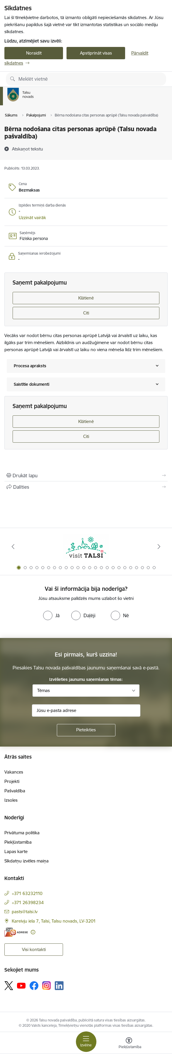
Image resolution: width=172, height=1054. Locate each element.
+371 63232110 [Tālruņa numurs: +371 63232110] (27, 893)
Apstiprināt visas (96, 53)
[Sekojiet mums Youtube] (21, 985)
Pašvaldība (14, 791)
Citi (86, 313)
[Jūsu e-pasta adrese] (86, 710)
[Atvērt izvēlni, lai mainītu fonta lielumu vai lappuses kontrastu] (129, 1043)
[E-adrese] (16, 932)
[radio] (51, 615)
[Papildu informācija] (33, 932)
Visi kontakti (34, 949)
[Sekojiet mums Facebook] (34, 985)
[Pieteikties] (86, 730)
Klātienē (86, 298)
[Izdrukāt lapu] (86, 475)
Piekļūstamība (18, 842)
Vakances (13, 772)
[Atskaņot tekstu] (27, 148)
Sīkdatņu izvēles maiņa (26, 861)
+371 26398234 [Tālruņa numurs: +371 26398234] (28, 902)
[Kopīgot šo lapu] (86, 487)
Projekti (11, 781)
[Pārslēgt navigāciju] (86, 1041)
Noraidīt (34, 53)
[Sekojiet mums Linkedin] (59, 985)
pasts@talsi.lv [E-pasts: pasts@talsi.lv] (25, 911)
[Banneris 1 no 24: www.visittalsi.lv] (86, 546)
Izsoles (11, 800)
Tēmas (43, 690)
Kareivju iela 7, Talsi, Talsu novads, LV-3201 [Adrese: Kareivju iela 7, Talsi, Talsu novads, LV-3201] (54, 921)
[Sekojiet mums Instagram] (46, 985)
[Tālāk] (159, 546)
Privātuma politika (22, 832)
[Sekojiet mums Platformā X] (8, 985)
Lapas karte (16, 851)
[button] (32, 217)
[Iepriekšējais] (13, 546)
